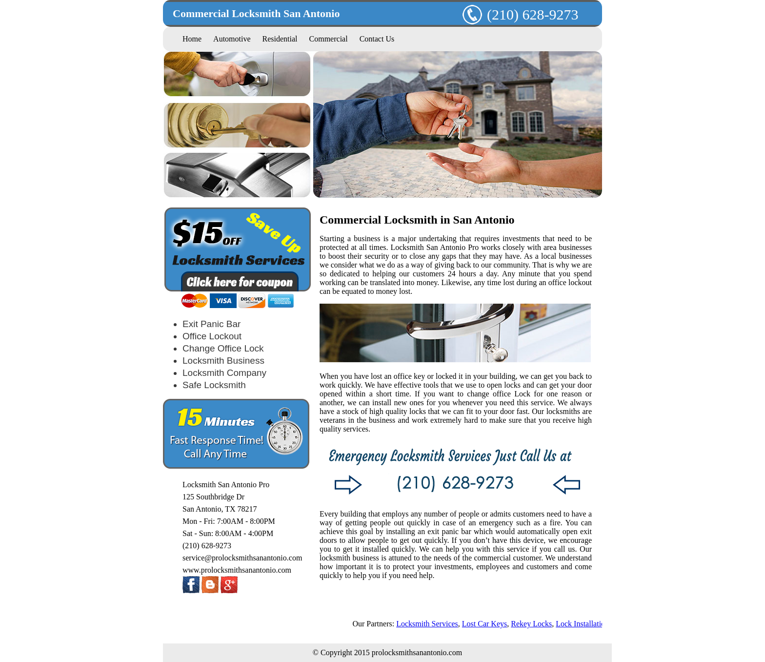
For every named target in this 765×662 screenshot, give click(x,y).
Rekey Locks (533, 624)
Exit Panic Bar (211, 324)
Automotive (231, 39)
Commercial (328, 39)
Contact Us (377, 39)
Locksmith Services (429, 624)
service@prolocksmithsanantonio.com (242, 558)
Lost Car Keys (485, 624)
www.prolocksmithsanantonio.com (236, 570)
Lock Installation (584, 624)
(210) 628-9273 (520, 14)
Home (191, 39)
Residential (280, 39)
